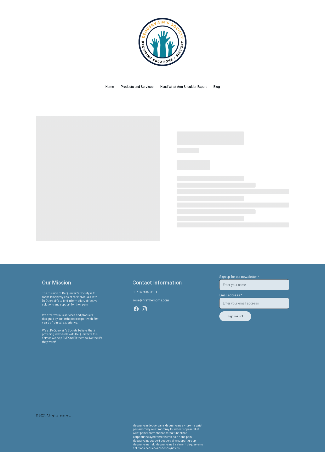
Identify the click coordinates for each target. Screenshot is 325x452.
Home (109, 87)
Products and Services (137, 87)
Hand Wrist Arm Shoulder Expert (183, 87)
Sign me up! (235, 319)
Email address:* (230, 298)
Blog (216, 87)
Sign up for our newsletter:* (239, 279)
